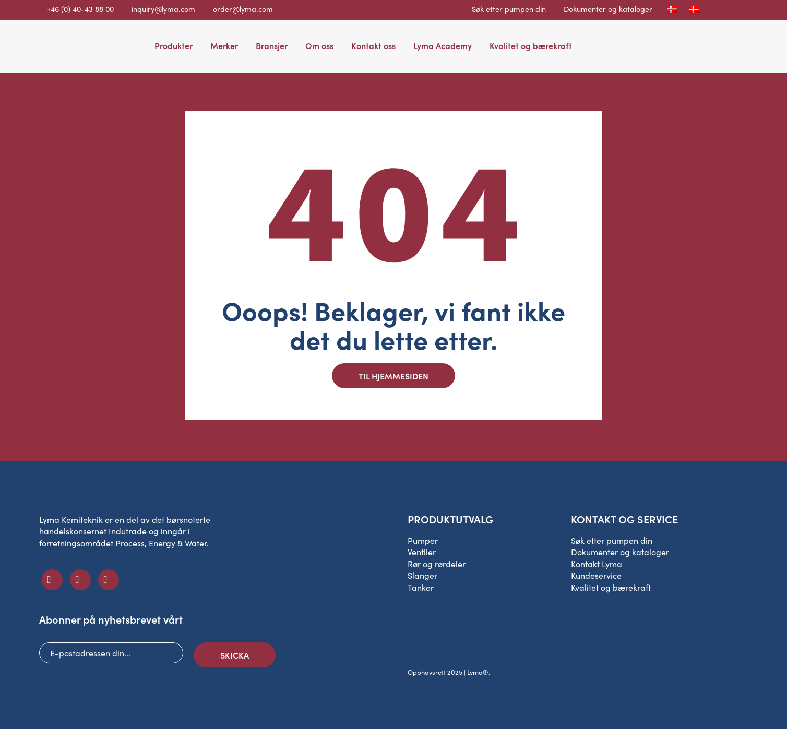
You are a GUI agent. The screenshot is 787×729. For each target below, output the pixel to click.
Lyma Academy (442, 45)
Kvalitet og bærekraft (531, 45)
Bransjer (272, 45)
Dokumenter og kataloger (608, 9)
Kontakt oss (373, 45)
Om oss (319, 45)
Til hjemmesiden (393, 375)
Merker (224, 45)
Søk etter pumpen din (509, 9)
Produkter (173, 45)
